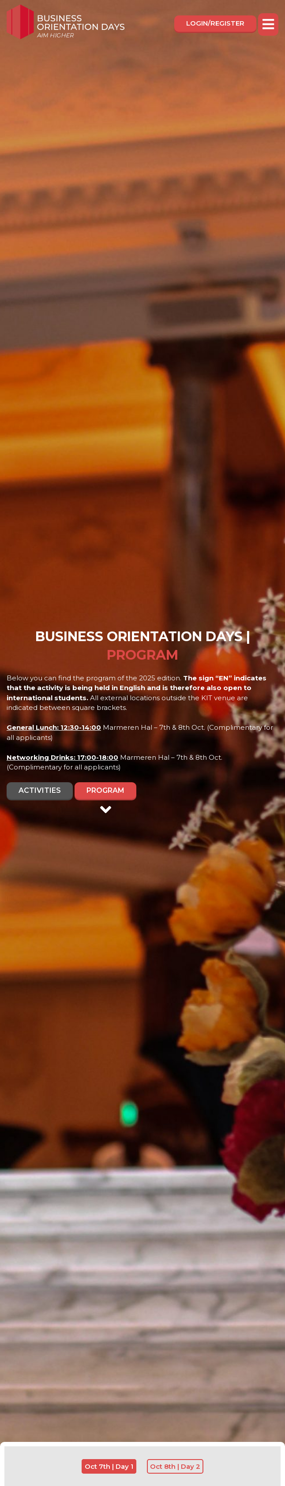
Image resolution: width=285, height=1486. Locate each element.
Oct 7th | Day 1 (109, 1466)
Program (105, 792)
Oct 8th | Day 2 (175, 1466)
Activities (40, 790)
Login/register (215, 23)
